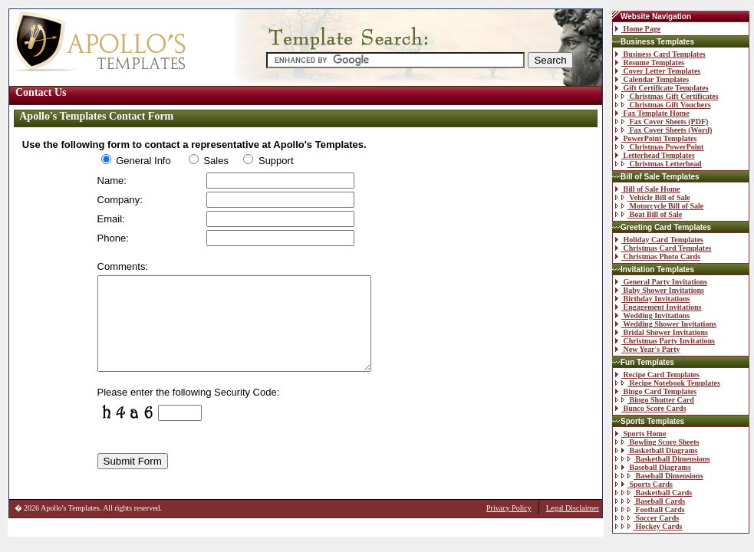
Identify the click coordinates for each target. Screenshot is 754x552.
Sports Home (640, 433)
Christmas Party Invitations (665, 341)
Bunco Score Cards (651, 408)
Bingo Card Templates (655, 391)
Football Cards (650, 509)
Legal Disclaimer (572, 526)
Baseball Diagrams (653, 467)
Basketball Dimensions (662, 459)
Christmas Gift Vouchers (663, 104)
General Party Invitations (661, 282)
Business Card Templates (660, 54)
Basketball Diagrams (656, 450)
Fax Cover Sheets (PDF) (661, 121)
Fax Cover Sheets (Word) (663, 130)
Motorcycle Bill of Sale (659, 206)
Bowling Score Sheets (657, 442)
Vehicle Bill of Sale (652, 197)
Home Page (637, 29)
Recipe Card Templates (657, 374)
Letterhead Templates (655, 155)
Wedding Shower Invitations (665, 324)
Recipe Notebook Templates (667, 383)
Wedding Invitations (652, 315)
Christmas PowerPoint (659, 147)
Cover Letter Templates (657, 71)
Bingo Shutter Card (654, 400)
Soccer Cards (647, 518)
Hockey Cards (648, 526)
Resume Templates (649, 62)
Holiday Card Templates (659, 239)
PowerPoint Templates (655, 138)
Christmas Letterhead (658, 163)
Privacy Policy (509, 526)
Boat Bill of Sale (648, 214)
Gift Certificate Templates (662, 88)
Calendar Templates (652, 79)
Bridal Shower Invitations (661, 332)
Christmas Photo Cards (657, 256)
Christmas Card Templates (663, 248)
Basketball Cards (653, 492)
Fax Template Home (652, 113)
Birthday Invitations (652, 298)
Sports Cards (644, 484)
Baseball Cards (650, 501)
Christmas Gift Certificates (667, 96)
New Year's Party (647, 349)
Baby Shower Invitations (659, 290)
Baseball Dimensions (659, 476)
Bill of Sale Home (647, 189)
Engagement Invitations (658, 307)
